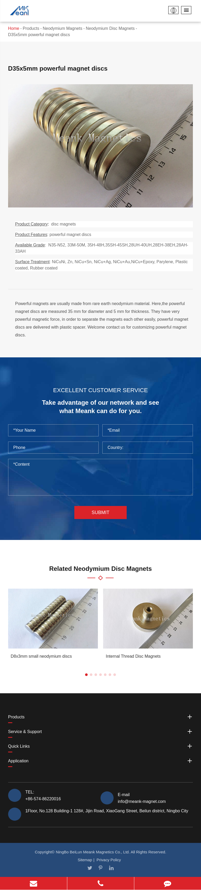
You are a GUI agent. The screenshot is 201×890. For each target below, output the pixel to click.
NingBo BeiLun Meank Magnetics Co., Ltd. (93, 852)
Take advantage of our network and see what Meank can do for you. (100, 406)
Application (100, 761)
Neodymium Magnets (62, 28)
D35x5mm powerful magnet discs (39, 34)
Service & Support (100, 731)
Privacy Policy (109, 860)
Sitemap (85, 860)
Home (13, 28)
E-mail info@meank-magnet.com (142, 797)
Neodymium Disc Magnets (110, 28)
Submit (100, 512)
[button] (86, 674)
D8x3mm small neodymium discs (41, 656)
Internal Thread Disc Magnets (133, 656)
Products (31, 28)
